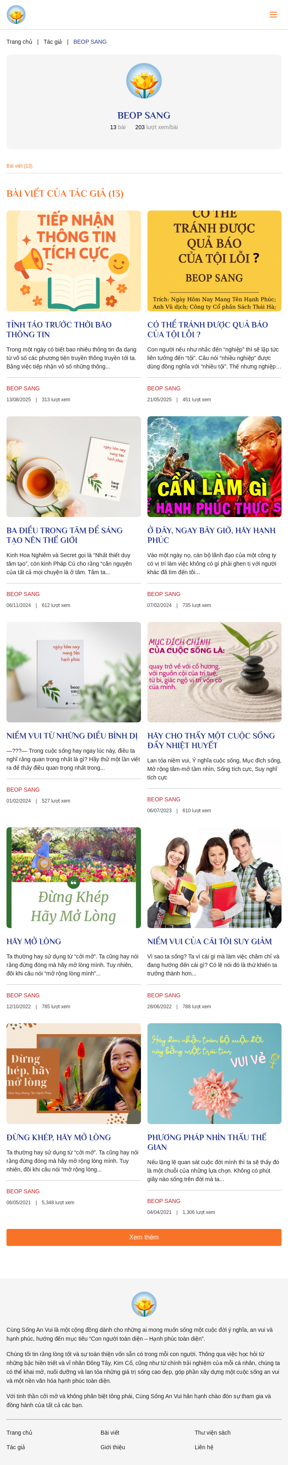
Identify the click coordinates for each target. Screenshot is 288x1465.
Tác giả (52, 41)
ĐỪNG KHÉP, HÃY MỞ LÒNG (58, 1137)
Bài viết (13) (19, 166)
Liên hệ (204, 1447)
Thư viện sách (213, 1432)
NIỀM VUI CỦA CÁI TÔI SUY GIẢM (209, 941)
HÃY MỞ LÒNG (33, 941)
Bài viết (109, 1432)
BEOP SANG (23, 388)
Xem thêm (144, 1237)
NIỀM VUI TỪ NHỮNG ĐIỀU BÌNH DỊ (72, 735)
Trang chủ (19, 41)
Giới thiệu (112, 1447)
